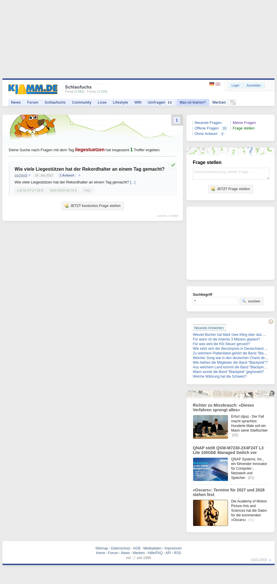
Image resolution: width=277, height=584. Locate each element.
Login (236, 85)
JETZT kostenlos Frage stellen (92, 205)
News (16, 102)
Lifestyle (120, 102)
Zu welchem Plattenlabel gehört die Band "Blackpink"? (235, 353)
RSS (177, 553)
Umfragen (160, 102)
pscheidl (21, 175)
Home (100, 553)
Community (81, 102)
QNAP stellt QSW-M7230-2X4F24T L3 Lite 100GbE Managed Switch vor (228, 450)
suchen (251, 301)
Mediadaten (152, 548)
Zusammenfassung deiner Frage (231, 174)
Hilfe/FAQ (155, 553)
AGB (136, 548)
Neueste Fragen (208, 122)
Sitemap (101, 548)
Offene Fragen (207, 128)
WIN (137, 102)
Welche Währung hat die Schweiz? (220, 376)
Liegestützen (30, 190)
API (168, 553)
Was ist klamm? (192, 102)
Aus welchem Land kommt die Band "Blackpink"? (231, 367)
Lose (102, 102)
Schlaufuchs (55, 102)
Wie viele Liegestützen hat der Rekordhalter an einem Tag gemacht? (90, 169)
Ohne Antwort (206, 133)
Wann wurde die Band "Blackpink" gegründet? (228, 372)
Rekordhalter (63, 190)
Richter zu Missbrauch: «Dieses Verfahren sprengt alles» (223, 407)
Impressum (172, 548)
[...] (132, 182)
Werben (219, 102)
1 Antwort (67, 175)
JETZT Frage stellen (230, 188)
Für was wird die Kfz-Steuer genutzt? (221, 344)
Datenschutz (120, 548)
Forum (32, 102)
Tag (87, 190)
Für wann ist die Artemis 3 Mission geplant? (226, 339)
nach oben (259, 559)
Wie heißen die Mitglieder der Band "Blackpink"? (230, 363)
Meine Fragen (244, 122)
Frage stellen (243, 128)
